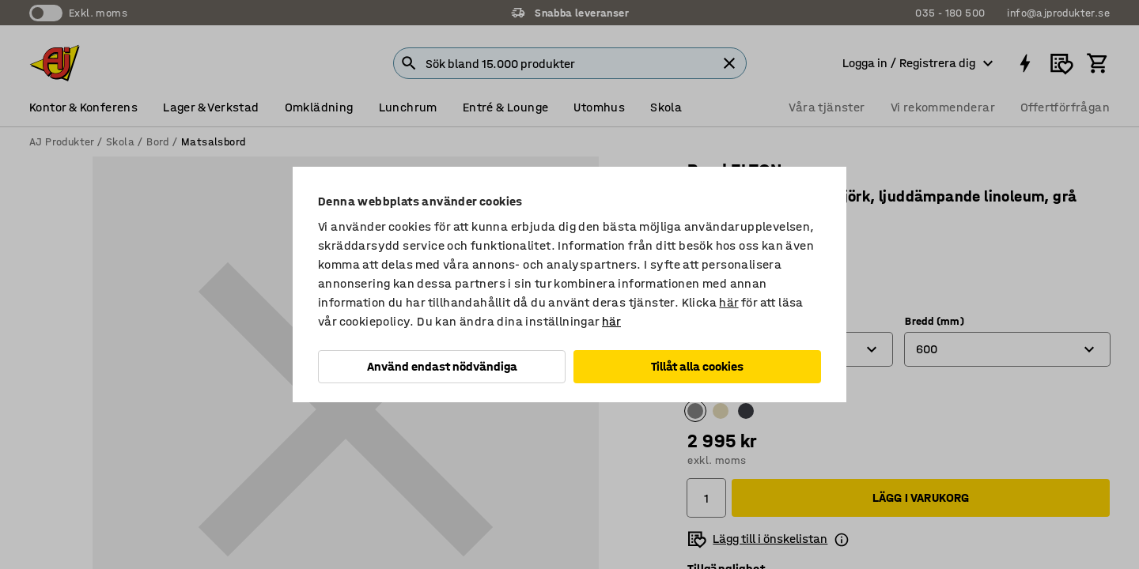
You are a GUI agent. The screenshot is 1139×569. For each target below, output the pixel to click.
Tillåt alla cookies (697, 366)
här (728, 302)
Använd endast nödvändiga (442, 366)
